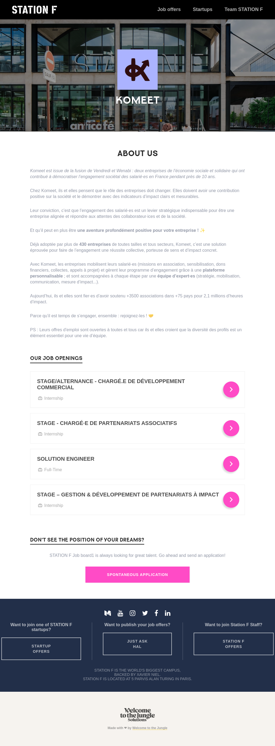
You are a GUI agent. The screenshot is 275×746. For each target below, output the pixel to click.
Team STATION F (244, 9)
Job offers (169, 9)
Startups (202, 9)
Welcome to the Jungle (149, 728)
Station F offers (234, 644)
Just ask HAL (137, 644)
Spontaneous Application (137, 574)
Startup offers (41, 649)
